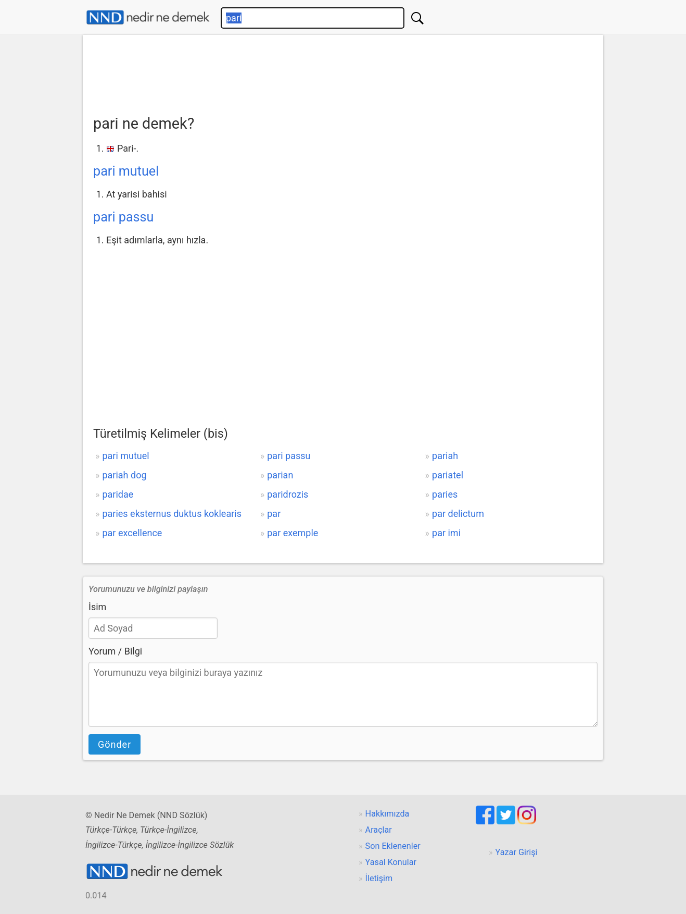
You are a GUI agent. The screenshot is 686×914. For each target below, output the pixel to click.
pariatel (447, 475)
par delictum (458, 513)
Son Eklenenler (393, 846)
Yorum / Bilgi (115, 651)
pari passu (123, 217)
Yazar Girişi (517, 852)
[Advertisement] (343, 71)
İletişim (379, 878)
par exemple (292, 532)
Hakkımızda (387, 814)
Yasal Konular (390, 862)
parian (280, 475)
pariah (445, 455)
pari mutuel (126, 171)
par (274, 513)
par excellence (132, 532)
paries (445, 494)
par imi (446, 532)
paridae (117, 494)
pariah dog (124, 475)
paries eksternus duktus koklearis (172, 513)
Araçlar (378, 830)
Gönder (114, 744)
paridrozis (287, 494)
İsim (97, 606)
